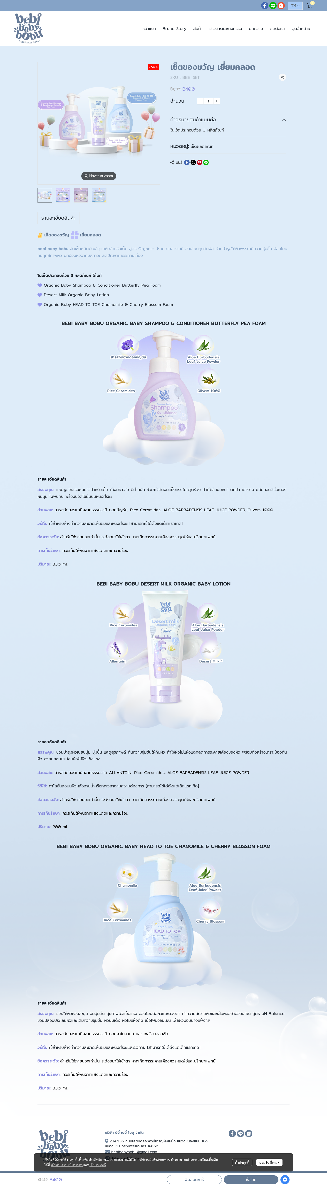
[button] (295, 6)
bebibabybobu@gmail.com (134, 1152)
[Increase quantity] (216, 101)
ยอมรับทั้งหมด (269, 1162)
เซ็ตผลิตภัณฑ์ (202, 146)
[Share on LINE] (206, 162)
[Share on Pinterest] (199, 162)
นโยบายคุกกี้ (97, 1165)
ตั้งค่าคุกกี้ (242, 1162)
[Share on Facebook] (187, 162)
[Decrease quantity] (200, 101)
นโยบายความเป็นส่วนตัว (67, 1165)
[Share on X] (193, 162)
